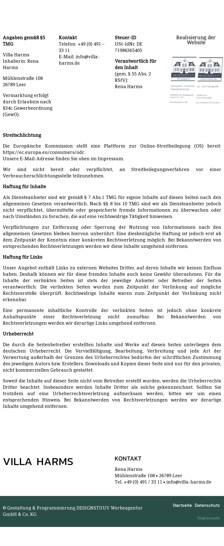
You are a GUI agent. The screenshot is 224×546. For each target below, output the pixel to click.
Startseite (182, 505)
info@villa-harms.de (188, 482)
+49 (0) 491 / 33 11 (143, 482)
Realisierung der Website (195, 40)
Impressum (209, 517)
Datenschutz (207, 505)
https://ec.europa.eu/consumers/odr (43, 152)
